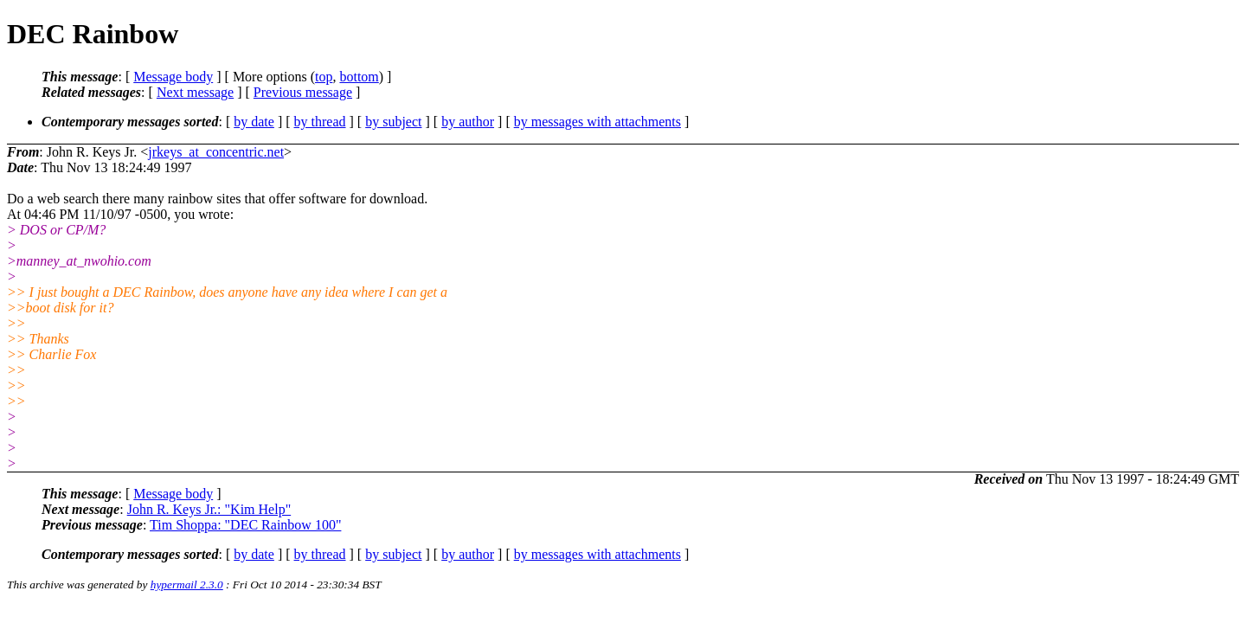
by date (254, 121)
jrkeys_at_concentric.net (216, 152)
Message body (173, 76)
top (323, 76)
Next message (195, 92)
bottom (358, 76)
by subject (393, 121)
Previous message (303, 92)
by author (467, 121)
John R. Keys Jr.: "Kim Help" (209, 509)
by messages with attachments (597, 121)
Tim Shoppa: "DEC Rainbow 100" (245, 524)
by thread (320, 121)
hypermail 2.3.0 (187, 584)
